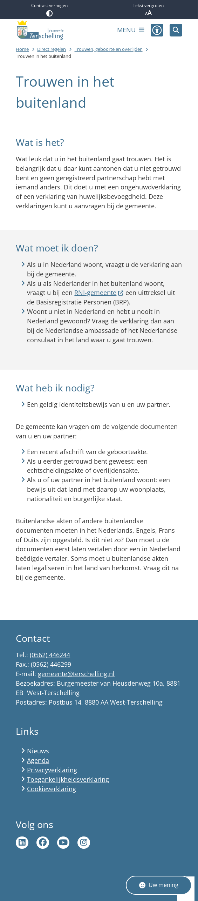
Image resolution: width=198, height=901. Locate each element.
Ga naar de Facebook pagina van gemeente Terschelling (42, 842)
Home (22, 49)
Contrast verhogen (49, 9)
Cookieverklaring (51, 789)
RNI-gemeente (98, 292)
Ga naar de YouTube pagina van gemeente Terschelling (63, 842)
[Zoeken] (176, 29)
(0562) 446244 (50, 655)
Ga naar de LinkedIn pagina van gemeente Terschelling (22, 842)
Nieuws (38, 751)
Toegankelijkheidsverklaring (68, 779)
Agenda (38, 760)
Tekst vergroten (148, 9)
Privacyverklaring (52, 770)
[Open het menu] (130, 30)
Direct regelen (51, 49)
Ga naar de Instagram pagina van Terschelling (83, 842)
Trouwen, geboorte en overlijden (109, 49)
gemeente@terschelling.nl (76, 674)
